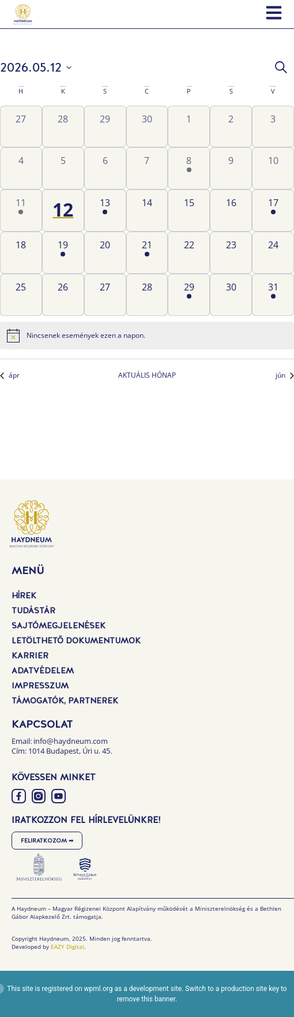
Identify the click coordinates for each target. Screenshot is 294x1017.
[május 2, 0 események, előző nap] (231, 127)
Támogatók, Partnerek (65, 700)
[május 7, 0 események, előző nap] (147, 168)
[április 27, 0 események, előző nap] (21, 127)
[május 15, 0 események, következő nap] (189, 210)
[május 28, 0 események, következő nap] (147, 295)
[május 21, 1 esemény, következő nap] (147, 253)
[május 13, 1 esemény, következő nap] (105, 210)
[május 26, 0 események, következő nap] (63, 295)
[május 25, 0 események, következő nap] (21, 295)
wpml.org (98, 989)
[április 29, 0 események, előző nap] (105, 127)
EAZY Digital (67, 947)
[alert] (147, 335)
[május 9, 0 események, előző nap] (231, 168)
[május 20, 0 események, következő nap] (105, 253)
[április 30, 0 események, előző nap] (147, 127)
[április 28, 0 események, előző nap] (63, 127)
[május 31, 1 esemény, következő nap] (273, 295)
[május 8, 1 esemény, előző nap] (189, 168)
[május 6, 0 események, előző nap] (105, 168)
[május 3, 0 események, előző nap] (273, 127)
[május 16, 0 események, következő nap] (231, 210)
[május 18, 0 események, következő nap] (21, 253)
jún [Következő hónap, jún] (285, 375)
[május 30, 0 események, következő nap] (231, 295)
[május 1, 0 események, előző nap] (189, 127)
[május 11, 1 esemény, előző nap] (21, 210)
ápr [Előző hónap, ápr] (10, 375)
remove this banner (146, 999)
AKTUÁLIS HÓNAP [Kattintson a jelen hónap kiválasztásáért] (147, 375)
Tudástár (33, 610)
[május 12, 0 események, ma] (63, 210)
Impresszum (40, 685)
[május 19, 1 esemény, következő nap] (63, 253)
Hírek (24, 595)
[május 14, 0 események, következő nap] (147, 210)
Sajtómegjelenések (58, 625)
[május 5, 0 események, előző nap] (63, 168)
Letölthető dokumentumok (76, 640)
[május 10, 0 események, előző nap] (273, 168)
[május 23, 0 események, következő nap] (231, 253)
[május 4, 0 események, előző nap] (21, 168)
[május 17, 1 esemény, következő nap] (273, 210)
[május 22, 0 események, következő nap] (189, 253)
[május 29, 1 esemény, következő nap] (189, 295)
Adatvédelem (43, 670)
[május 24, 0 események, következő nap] (273, 253)
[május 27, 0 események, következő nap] (105, 295)
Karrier (30, 655)
